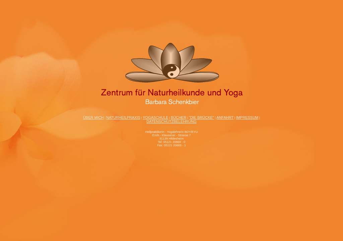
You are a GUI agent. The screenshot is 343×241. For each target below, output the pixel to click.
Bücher (178, 117)
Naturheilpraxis (123, 117)
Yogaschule (155, 117)
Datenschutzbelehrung (171, 121)
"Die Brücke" (201, 117)
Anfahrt (224, 117)
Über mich (93, 117)
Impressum (247, 117)
